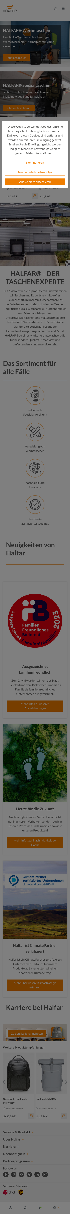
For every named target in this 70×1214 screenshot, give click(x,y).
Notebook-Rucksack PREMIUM (15, 1101)
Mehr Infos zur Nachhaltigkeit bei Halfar (35, 842)
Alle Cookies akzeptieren (35, 181)
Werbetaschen (19, 304)
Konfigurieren (35, 162)
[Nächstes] (66, 1082)
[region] (35, 1082)
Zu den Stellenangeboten (27, 1033)
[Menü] (63, 8)
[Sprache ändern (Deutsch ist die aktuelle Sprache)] (57, 1208)
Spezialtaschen (24, 317)
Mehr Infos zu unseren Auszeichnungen (35, 706)
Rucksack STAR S (46, 1098)
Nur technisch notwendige (35, 172)
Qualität (34, 340)
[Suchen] (25, 1208)
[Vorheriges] (4, 1082)
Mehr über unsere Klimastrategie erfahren (35, 985)
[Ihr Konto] (11, 1208)
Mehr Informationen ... (40, 153)
